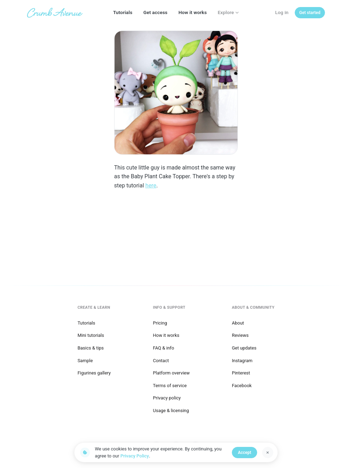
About (238, 323)
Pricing (160, 323)
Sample (85, 360)
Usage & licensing (171, 410)
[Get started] (310, 12)
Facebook (242, 385)
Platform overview (171, 373)
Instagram (242, 360)
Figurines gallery (94, 373)
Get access (155, 12)
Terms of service (170, 385)
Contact (161, 360)
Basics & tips (91, 348)
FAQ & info (163, 348)
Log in (281, 12)
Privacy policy (167, 397)
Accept (244, 452)
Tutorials (122, 12)
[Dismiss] (267, 452)
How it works (192, 12)
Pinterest (241, 373)
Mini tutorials (91, 335)
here (150, 185)
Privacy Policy (134, 456)
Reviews (240, 335)
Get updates (244, 348)
